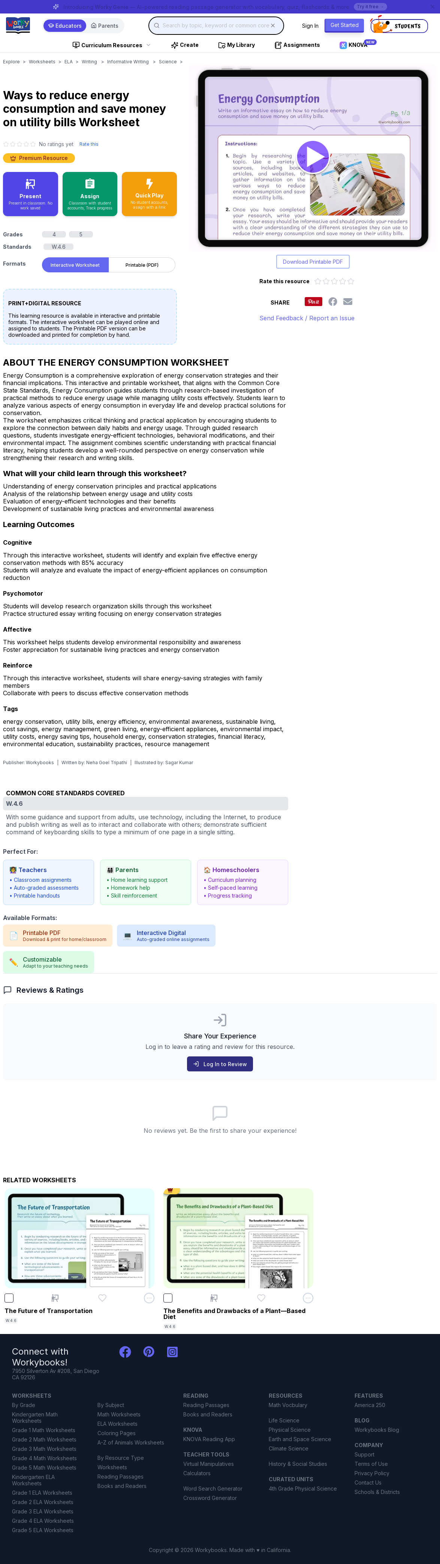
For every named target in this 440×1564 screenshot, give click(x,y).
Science (168, 61)
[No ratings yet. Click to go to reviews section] (38, 144)
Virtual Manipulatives (208, 1464)
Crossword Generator (210, 1498)
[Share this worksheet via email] (347, 301)
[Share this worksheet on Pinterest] (314, 301)
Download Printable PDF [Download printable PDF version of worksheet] (313, 261)
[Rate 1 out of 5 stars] (318, 281)
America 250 (370, 1405)
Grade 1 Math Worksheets (43, 1430)
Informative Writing (128, 61)
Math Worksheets (119, 1414)
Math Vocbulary (288, 1405)
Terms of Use (371, 1464)
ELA (68, 61)
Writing (90, 61)
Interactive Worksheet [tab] (75, 265)
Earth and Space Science (300, 1439)
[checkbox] (8, 1298)
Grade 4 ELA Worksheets (43, 1521)
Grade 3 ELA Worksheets (42, 1511)
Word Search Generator (212, 1488)
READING (195, 1395)
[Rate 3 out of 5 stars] (334, 281)
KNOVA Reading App (209, 1439)
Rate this (89, 144)
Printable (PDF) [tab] (142, 265)
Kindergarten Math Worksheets (35, 1417)
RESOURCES (285, 1395)
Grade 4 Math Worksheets (44, 1458)
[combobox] (216, 25)
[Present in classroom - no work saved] (30, 194)
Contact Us (368, 1482)
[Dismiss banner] (432, 6)
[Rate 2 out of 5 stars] (326, 281)
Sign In (310, 25)
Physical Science (290, 1430)
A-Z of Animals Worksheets (130, 1442)
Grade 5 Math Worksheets (44, 1467)
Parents (104, 25)
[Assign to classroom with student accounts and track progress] (90, 194)
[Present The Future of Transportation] (55, 1298)
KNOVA (192, 1430)
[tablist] (108, 263)
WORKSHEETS (31, 1395)
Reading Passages (120, 1476)
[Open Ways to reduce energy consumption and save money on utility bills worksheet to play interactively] (313, 158)
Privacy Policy (372, 1473)
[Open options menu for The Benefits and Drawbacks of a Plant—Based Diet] (308, 1298)
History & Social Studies (298, 1464)
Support (364, 1454)
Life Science (284, 1420)
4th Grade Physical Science (303, 1488)
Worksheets (42, 61)
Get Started (345, 25)
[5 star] (33, 144)
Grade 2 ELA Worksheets (42, 1502)
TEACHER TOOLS (206, 1454)
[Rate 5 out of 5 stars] (351, 281)
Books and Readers (122, 1486)
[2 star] (13, 144)
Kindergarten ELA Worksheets (33, 1480)
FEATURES (369, 1395)
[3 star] (19, 144)
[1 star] (6, 144)
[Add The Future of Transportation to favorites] (102, 1298)
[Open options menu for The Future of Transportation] (149, 1298)
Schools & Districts (377, 1492)
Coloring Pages (116, 1433)
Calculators (197, 1473)
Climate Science (288, 1448)
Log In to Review (220, 1064)
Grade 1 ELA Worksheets (42, 1492)
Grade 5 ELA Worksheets (42, 1530)
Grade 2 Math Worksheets (44, 1439)
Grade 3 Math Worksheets (44, 1449)
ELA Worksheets (117, 1424)
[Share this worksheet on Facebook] (332, 301)
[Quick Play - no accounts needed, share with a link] (149, 194)
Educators (65, 25)
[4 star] (26, 144)
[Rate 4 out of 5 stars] (342, 281)
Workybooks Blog (377, 1430)
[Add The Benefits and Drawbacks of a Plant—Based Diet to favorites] (261, 1298)
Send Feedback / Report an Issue (307, 318)
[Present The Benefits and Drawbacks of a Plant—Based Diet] (214, 1298)
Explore (11, 61)
